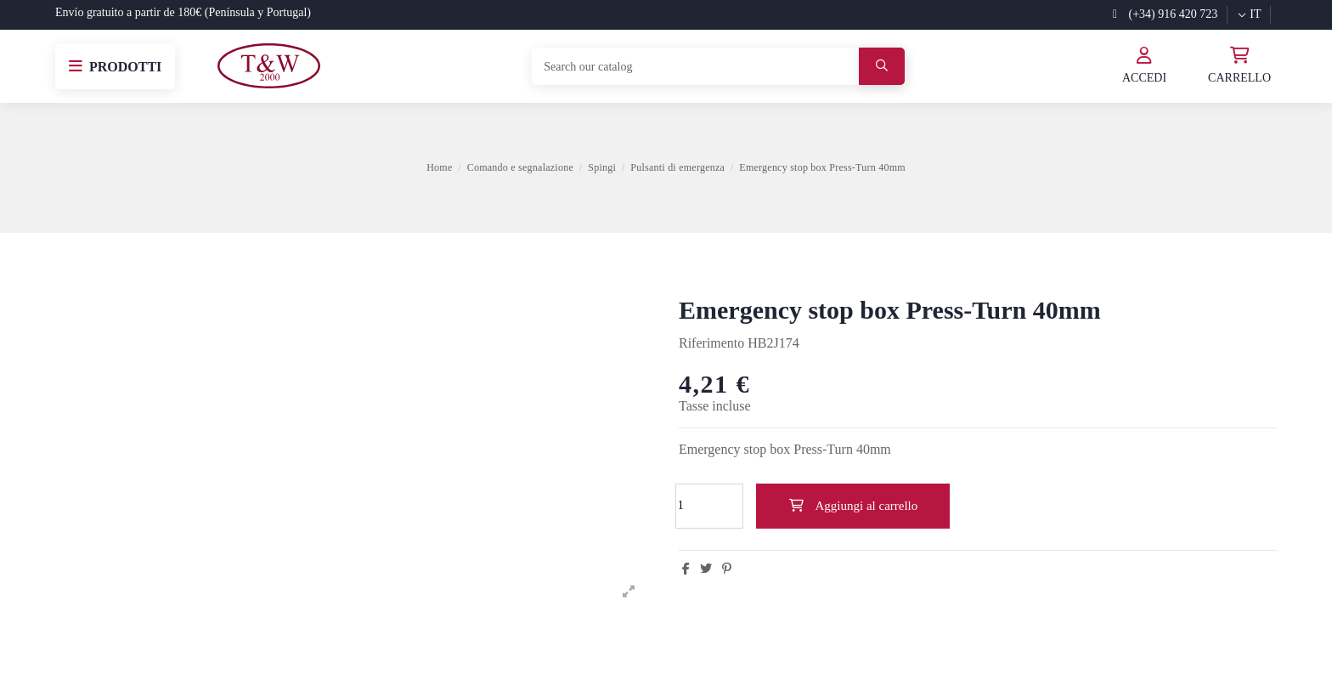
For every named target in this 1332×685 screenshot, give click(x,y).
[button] (115, 66)
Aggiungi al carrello (852, 505)
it (1248, 14)
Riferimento (711, 343)
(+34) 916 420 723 (1165, 14)
